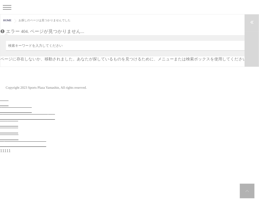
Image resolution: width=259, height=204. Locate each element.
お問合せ (9, 137)
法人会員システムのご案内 (27, 116)
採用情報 (9, 130)
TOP (4, 103)
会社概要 (9, 123)
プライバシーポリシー (23, 144)
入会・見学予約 (16, 110)
